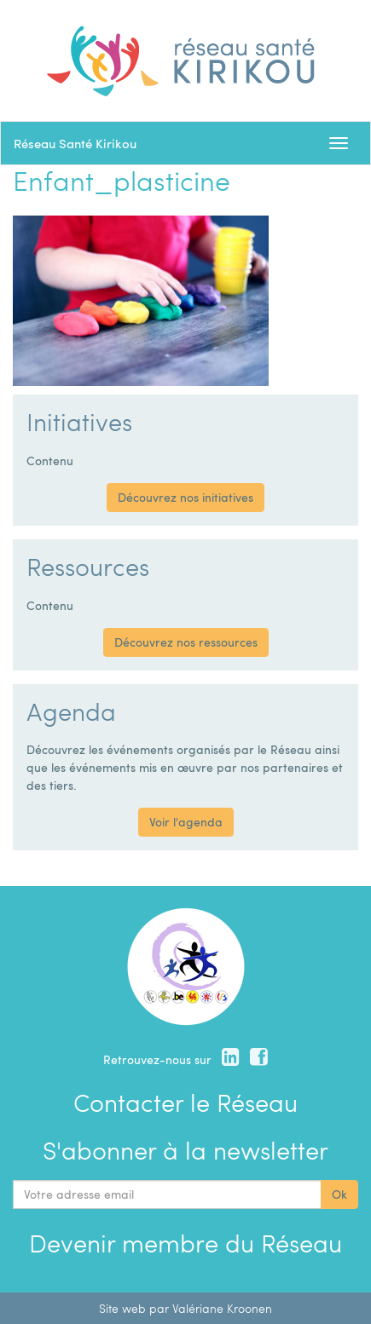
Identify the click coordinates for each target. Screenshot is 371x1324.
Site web (122, 1308)
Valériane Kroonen (222, 1308)
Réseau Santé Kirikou (75, 143)
